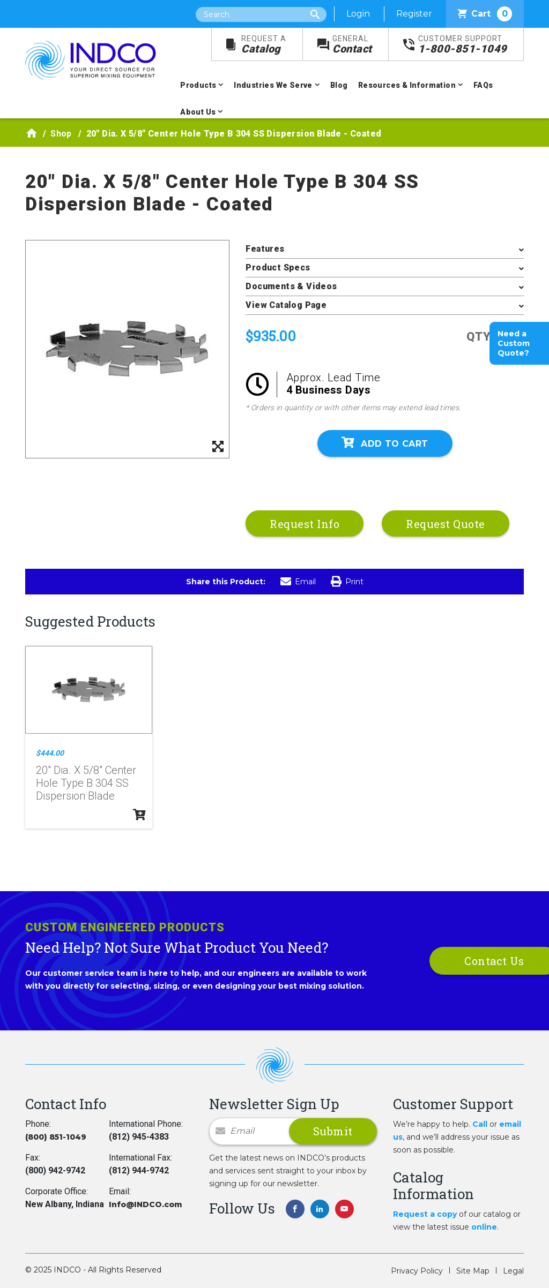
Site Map (472, 1271)
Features (265, 249)
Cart (485, 13)
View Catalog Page (286, 305)
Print (347, 581)
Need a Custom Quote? (514, 343)
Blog (339, 85)
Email (298, 581)
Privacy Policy (417, 1271)
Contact (352, 44)
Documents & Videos (291, 286)
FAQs (483, 85)
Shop (61, 134)
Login (358, 14)
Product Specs (278, 267)
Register (414, 14)
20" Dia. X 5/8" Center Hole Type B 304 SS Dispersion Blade (86, 783)
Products (198, 85)
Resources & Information (407, 85)
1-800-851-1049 (462, 44)
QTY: (480, 336)
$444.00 (50, 753)
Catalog (263, 44)
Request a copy (425, 1214)
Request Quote (445, 524)
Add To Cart (385, 443)
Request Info (304, 524)
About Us (198, 112)
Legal (513, 1271)
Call (479, 1124)
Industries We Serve (273, 85)
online (484, 1227)
